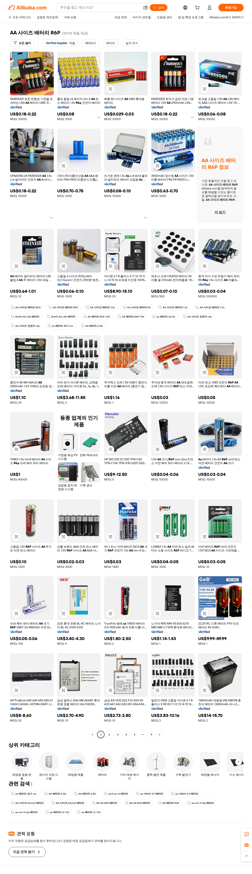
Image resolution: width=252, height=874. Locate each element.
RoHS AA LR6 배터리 (25, 316)
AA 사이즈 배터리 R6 (137, 307)
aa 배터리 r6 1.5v (57, 812)
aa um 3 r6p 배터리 (200, 803)
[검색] (158, 7)
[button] (145, 7)
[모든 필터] (22, 43)
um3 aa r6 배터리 (116, 793)
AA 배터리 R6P (168, 803)
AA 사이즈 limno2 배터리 (27, 803)
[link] (246, 834)
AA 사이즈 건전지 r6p (197, 316)
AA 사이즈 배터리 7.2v (100, 307)
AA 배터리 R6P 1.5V (96, 316)
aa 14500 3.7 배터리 (149, 793)
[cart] (198, 8)
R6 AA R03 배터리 (104, 803)
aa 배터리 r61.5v (163, 316)
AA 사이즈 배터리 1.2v (173, 307)
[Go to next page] (159, 734)
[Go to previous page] (92, 734)
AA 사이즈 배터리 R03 (26, 307)
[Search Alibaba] (100, 7)
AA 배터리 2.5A (92, 326)
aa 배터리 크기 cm (60, 326)
